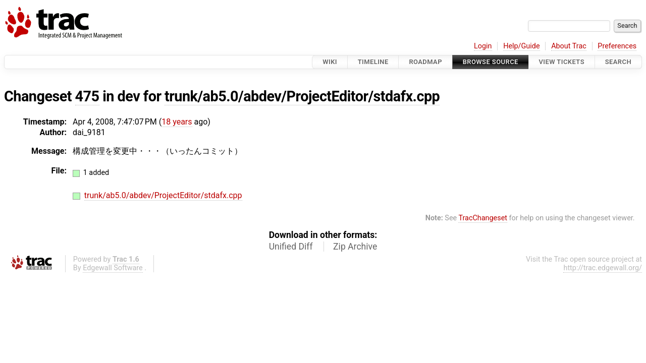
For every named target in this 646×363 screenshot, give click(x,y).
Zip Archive (355, 246)
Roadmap (425, 62)
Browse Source (490, 62)
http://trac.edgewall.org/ (602, 268)
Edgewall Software (113, 268)
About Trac (568, 46)
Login (483, 46)
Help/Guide (521, 46)
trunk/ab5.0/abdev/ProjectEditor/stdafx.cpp (302, 96)
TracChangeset (482, 218)
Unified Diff (291, 246)
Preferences (617, 46)
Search (618, 62)
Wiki (329, 62)
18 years (177, 122)
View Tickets (561, 62)
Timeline (373, 62)
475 (87, 96)
